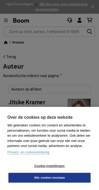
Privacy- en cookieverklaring (28, 152)
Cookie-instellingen (49, 166)
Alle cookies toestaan (49, 177)
